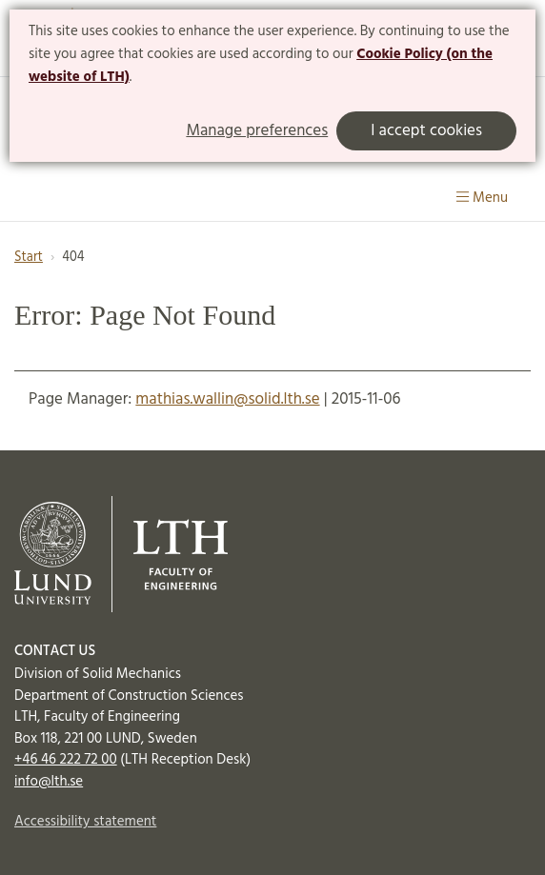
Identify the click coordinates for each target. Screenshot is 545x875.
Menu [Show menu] (482, 198)
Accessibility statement (85, 821)
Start (28, 257)
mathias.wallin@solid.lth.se (227, 399)
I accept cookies (426, 131)
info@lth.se (48, 781)
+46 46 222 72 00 (65, 759)
